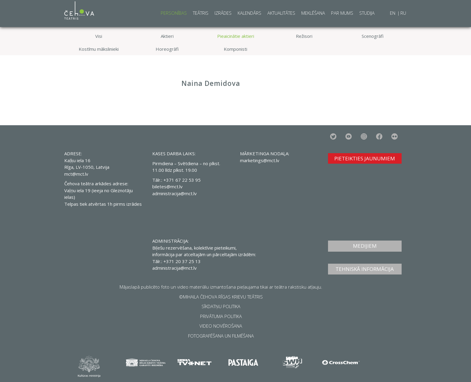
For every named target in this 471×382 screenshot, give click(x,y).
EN (393, 13)
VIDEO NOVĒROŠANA (220, 326)
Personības (174, 13)
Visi (98, 36)
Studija (367, 13)
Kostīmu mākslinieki (99, 49)
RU (403, 13)
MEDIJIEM (365, 245)
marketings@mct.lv (259, 160)
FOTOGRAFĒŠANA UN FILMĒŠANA (221, 336)
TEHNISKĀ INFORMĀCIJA (365, 268)
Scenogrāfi (373, 36)
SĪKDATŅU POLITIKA (221, 306)
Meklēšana (313, 13)
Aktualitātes (281, 13)
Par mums (342, 13)
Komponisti (235, 49)
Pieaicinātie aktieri (235, 36)
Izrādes (223, 13)
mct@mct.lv (76, 174)
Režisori (304, 36)
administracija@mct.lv (174, 193)
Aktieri (167, 36)
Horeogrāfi (167, 49)
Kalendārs (249, 13)
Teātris (200, 13)
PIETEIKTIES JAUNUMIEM (364, 158)
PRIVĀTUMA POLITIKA (221, 316)
